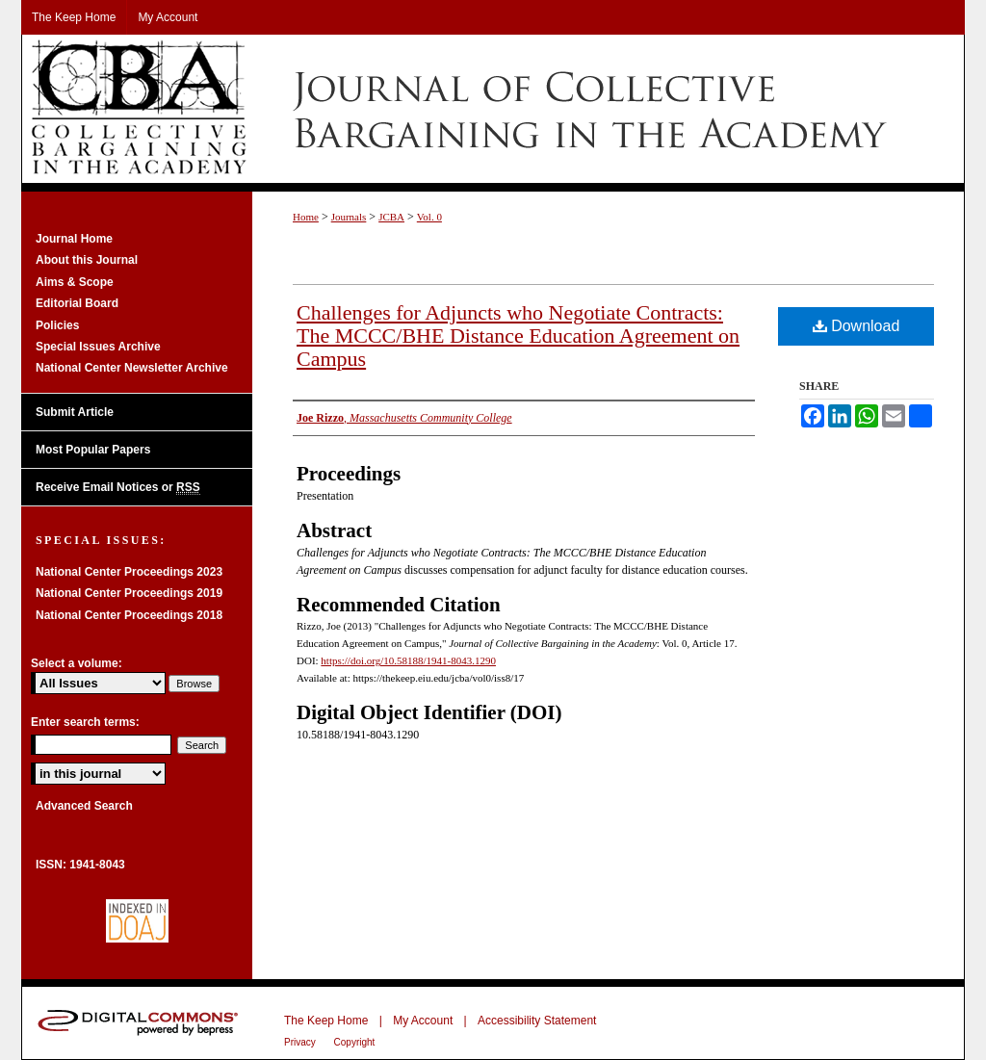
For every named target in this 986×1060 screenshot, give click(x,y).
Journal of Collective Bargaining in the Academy (493, 109)
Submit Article (75, 412)
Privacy (301, 1042)
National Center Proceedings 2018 (129, 615)
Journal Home (74, 239)
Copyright (355, 1042)
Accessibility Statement (537, 1020)
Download (856, 326)
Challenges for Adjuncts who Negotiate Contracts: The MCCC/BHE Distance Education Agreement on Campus (518, 335)
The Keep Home (326, 1020)
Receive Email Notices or (118, 487)
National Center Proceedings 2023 (129, 572)
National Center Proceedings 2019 (129, 593)
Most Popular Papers (93, 449)
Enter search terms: (85, 722)
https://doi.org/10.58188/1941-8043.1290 (408, 660)
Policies (57, 325)
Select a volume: (76, 663)
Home (306, 216)
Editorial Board (77, 303)
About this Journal (87, 260)
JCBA (391, 216)
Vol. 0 (429, 216)
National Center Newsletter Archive (132, 368)
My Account (423, 1020)
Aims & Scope (75, 282)
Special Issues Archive (98, 346)
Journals (349, 216)
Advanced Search (84, 806)
